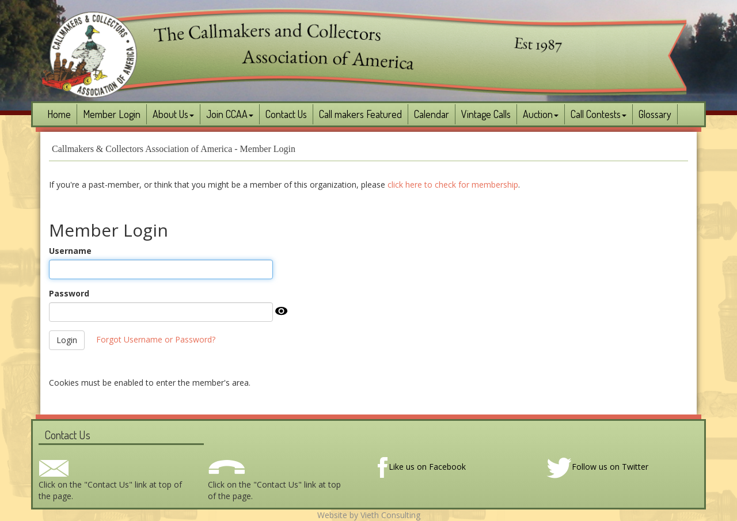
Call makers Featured (360, 114)
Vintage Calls (486, 114)
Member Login (111, 114)
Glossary (655, 114)
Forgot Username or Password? (155, 339)
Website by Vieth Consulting (368, 514)
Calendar (431, 114)
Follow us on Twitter (597, 466)
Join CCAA (229, 114)
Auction (541, 114)
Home (59, 114)
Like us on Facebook (421, 466)
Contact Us (286, 114)
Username (70, 250)
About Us (173, 114)
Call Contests (598, 114)
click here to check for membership (453, 184)
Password (69, 293)
